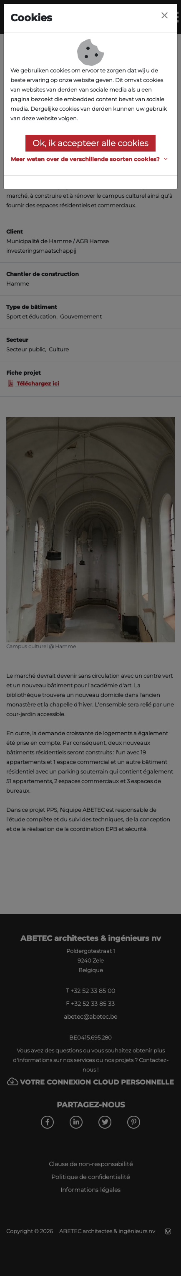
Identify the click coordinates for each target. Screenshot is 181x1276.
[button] (90, 159)
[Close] (164, 15)
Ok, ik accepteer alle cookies (90, 143)
